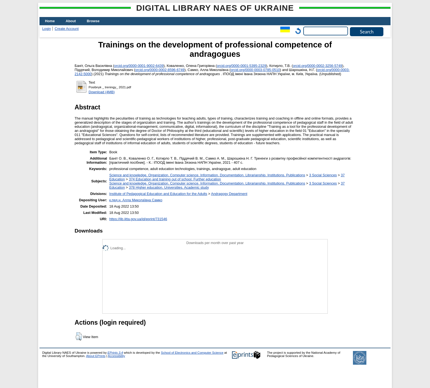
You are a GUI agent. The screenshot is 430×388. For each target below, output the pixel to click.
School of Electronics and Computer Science (192, 352)
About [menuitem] (71, 21)
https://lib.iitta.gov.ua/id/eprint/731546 (138, 219)
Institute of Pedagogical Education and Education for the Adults (158, 194)
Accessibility (116, 356)
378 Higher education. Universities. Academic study (169, 187)
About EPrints (95, 356)
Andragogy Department (229, 194)
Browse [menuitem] (93, 21)
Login (46, 29)
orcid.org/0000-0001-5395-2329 (241, 66)
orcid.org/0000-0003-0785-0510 (255, 70)
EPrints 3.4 (115, 352)
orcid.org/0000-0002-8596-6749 (160, 70)
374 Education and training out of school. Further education (175, 179)
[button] (78, 336)
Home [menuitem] (50, 21)
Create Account (67, 29)
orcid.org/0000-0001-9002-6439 (138, 66)
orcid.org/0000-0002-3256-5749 (317, 66)
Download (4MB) (102, 92)
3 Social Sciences (323, 175)
